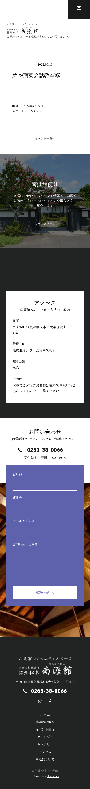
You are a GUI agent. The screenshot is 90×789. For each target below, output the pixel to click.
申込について (45, 759)
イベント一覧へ (45, 138)
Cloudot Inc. (53, 776)
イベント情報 (45, 729)
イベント (35, 111)
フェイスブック (45, 223)
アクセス (45, 751)
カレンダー (45, 736)
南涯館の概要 (45, 722)
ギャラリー (45, 744)
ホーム (45, 714)
